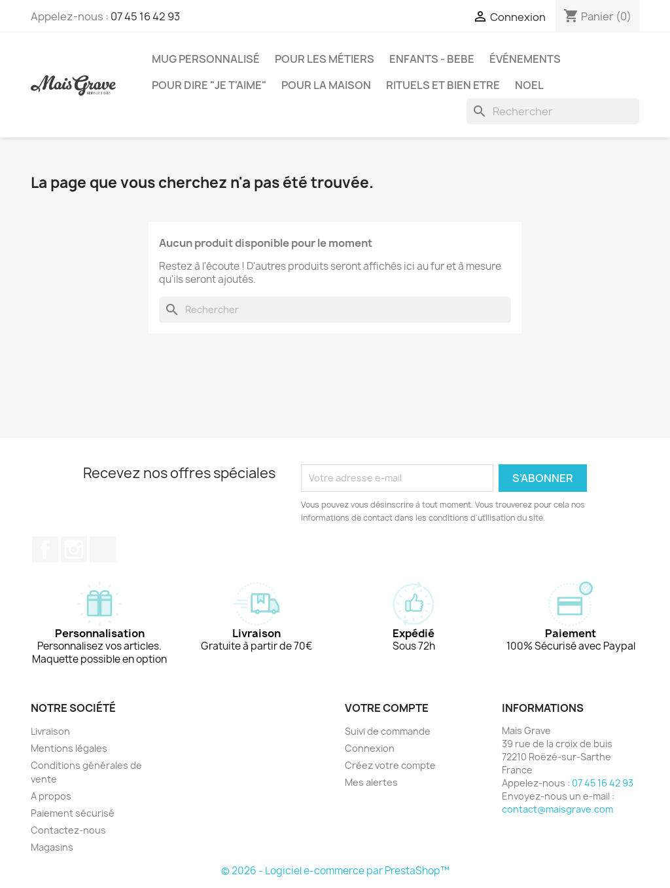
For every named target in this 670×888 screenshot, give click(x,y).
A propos (51, 796)
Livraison (50, 731)
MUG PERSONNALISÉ (206, 59)
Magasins (52, 847)
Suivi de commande (388, 731)
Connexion (370, 748)
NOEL (529, 85)
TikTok (103, 549)
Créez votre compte (390, 765)
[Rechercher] (553, 111)
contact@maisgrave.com (557, 809)
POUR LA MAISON (326, 85)
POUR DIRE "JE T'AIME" (209, 85)
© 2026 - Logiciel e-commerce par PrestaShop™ (335, 871)
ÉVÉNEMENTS (525, 59)
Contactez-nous (68, 830)
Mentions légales (69, 748)
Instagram (74, 549)
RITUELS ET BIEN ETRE (443, 85)
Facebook (45, 549)
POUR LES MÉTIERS (324, 59)
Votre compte (387, 708)
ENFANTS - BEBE (431, 59)
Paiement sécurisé (73, 813)
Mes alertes (371, 782)
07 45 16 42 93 (145, 16)
